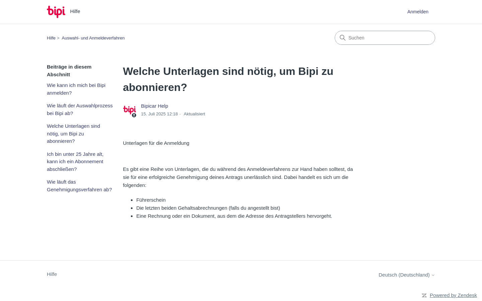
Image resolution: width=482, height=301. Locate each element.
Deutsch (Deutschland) (407, 275)
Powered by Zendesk (453, 295)
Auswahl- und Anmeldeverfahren (93, 37)
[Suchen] (385, 37)
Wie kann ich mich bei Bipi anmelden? (76, 89)
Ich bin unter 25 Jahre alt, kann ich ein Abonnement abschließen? (75, 161)
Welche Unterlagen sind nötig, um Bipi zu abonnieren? (73, 133)
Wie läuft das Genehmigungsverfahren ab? (79, 185)
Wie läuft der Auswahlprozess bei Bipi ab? (80, 109)
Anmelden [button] (417, 11)
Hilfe (51, 37)
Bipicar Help (154, 106)
